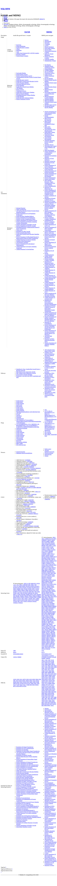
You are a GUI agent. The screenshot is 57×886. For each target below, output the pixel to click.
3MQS (52, 668)
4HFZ (53, 672)
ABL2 (43, 538)
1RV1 (43, 660)
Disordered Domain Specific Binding (49, 106)
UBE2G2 (53, 636)
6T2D (52, 694)
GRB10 (19, 590)
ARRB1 (48, 541)
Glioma (46, 456)
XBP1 (43, 647)
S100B (51, 617)
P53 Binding (48, 64)
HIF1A (46, 569)
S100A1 (47, 616)
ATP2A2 (52, 543)
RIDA (46, 607)
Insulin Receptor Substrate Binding (24, 98)
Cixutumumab (19, 439)
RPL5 (50, 611)
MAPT (50, 580)
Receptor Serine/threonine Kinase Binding (50, 87)
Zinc (46, 409)
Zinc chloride (48, 433)
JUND (45, 574)
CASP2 (43, 547)
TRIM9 (43, 632)
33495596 (33, 494)
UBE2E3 (48, 636)
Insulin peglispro (20, 435)
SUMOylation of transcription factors (49, 358)
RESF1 (43, 607)
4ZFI (53, 680)
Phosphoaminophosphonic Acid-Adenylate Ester (28, 411)
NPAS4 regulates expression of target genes (49, 395)
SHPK (47, 620)
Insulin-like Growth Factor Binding (25, 87)
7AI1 (49, 697)
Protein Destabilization (50, 186)
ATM (49, 543)
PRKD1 (39, 596)
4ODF (53, 676)
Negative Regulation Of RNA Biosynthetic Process (50, 772)
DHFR (51, 556)
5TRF (43, 689)
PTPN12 (27, 597)
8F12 (48, 704)
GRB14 (23, 590)
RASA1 (19, 598)
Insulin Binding (20, 96)
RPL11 (27, 598)
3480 (14, 650)
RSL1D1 (44, 614)
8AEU (53, 701)
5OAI (46, 687)
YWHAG (15, 602)
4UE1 (53, 679)
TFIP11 (47, 627)
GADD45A (48, 563)
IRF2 (52, 573)
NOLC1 (52, 585)
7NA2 (49, 700)
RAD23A (44, 603)
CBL (18, 585)
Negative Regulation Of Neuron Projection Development (50, 175)
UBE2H (44, 638)
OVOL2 (53, 589)
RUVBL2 (48, 614)
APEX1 (49, 540)
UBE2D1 (48, 633)
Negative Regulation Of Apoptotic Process (26, 220)
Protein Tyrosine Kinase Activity (24, 75)
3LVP (17, 680)
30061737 (28, 465)
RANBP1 (52, 603)
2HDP (52, 662)
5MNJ (43, 687)
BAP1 (38, 583)
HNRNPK (44, 571)
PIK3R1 (18, 596)
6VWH (21, 683)
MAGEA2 (44, 577)
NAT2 (35, 594)
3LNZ (49, 668)
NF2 (14, 596)
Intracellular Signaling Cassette (24, 826)
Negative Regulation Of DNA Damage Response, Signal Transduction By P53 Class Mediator (50, 213)
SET (50, 618)
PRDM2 (44, 599)
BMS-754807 (19, 443)
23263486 (35, 526)
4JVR (55, 674)
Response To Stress (49, 865)
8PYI (31, 685)
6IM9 (43, 693)
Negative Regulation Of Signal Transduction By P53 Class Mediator (50, 314)
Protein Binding (20, 85)
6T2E (43, 696)
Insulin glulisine (20, 410)
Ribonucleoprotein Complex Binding (49, 97)
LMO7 (53, 576)
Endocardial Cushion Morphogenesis (50, 133)
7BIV (45, 698)
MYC (46, 582)
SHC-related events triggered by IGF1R (26, 373)
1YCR (52, 660)
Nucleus (47, 40)
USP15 (46, 644)
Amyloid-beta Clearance (22, 242)
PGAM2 (52, 593)
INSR (30, 591)
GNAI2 (15, 590)
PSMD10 (48, 600)
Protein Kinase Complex (22, 56)
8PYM (18, 686)
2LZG (43, 664)
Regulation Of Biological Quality (49, 262)
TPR (54, 628)
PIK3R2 (22, 596)
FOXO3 (48, 562)
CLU (43, 551)
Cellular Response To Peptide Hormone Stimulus (50, 280)
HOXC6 (31, 590)
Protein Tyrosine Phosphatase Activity (25, 784)
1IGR (14, 679)
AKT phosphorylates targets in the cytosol (50, 350)
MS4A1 (52, 581)
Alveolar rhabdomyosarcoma (49, 451)
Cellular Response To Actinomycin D (50, 298)
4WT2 (46, 680)
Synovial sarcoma (20, 451)
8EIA (49, 702)
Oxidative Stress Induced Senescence (49, 353)
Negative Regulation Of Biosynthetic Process (50, 742)
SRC (26, 600)
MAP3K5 (23, 594)
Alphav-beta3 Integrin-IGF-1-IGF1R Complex (27, 53)
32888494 (25, 490)
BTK (47, 545)
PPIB (43, 598)
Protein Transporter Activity (23, 99)
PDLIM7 (44, 593)
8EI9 (46, 702)
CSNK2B (44, 554)
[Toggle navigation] (1, 13)
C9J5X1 (15, 657)
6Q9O (46, 694)
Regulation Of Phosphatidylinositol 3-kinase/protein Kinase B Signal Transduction (27, 811)
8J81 (43, 705)
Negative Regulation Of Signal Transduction (27, 774)
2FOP (46, 662)
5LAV (52, 685)
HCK (50, 567)
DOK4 (20, 586)
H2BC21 (44, 567)
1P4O (27, 679)
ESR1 (22, 589)
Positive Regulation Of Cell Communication (27, 766)
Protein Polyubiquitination (49, 116)
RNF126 (48, 609)
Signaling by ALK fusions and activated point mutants (50, 390)
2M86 (46, 664)
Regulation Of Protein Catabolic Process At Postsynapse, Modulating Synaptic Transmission (50, 308)
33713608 (33, 487)
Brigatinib (18, 440)
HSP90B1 (49, 571)
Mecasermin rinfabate (21, 442)
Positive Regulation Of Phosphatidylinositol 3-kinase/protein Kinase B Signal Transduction (27, 237)
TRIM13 (54, 629)
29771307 (32, 512)
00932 (14, 652)
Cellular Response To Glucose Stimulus (26, 239)
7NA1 (46, 700)
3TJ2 (43, 669)
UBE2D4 (48, 635)
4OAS (53, 675)
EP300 (46, 559)
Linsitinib (18, 417)
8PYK (36, 685)
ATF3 (43, 543)
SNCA (52, 622)
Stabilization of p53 (49, 384)
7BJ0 (48, 698)
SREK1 (51, 624)
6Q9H (52, 693)
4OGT (46, 678)
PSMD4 (53, 600)
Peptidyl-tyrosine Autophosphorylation (25, 219)
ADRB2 (47, 538)
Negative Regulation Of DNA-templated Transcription (50, 229)
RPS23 (54, 611)
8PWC (49, 705)
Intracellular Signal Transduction (24, 776)
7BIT (43, 698)
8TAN (24, 686)
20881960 (38, 487)
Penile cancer (48, 449)
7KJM (43, 700)
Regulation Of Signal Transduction (24, 747)
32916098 (29, 475)
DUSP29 (34, 587)
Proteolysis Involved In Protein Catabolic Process (50, 248)
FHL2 (47, 560)
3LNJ (46, 668)
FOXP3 (52, 562)
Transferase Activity (21, 91)
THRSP (37, 600)
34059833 (27, 480)
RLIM (50, 607)
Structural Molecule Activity (23, 84)
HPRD (5, 27)
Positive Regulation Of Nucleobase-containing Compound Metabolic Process (50, 815)
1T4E (46, 660)
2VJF (46, 665)
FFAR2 (25, 589)
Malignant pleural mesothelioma (24, 453)
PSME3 (43, 602)
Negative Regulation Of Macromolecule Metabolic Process (50, 721)
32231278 (27, 508)
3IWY (43, 667)
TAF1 (51, 625)
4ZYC (46, 682)
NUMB (48, 589)
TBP (54, 625)
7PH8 (32, 683)
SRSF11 (44, 625)
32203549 (28, 523)
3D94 (36, 679)
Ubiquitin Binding (49, 99)
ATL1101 (18, 413)
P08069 (19, 657)
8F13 (51, 704)
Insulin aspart (19, 407)
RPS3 (43, 613)
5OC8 (49, 687)
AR (45, 541)
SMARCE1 (44, 622)
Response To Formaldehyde (48, 323)
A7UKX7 (51, 655)
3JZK (46, 667)
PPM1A (31, 596)
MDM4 (54, 580)
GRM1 (27, 590)
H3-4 (47, 567)
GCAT (53, 563)
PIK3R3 (26, 596)
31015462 (36, 478)
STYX (33, 600)
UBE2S (48, 642)
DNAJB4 (44, 558)
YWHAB (29, 601)
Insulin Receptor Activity (22, 80)
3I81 (14, 680)
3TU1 (49, 669)
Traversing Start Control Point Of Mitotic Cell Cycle (51, 147)
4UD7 (49, 679)
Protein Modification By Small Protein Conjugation (51, 787)
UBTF (43, 644)
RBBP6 (46, 606)
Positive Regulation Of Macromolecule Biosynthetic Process (50, 856)
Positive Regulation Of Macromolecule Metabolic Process (50, 758)
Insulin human (19, 400)
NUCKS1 (44, 589)
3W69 (49, 671)
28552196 (23, 489)
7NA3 (53, 700)
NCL (55, 584)
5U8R (37, 682)
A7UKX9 (49, 657)
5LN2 (53, 686)
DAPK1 (44, 555)
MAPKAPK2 (45, 580)
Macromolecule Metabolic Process (49, 712)
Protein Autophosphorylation (23, 232)
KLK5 (36, 593)
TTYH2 (15, 601)
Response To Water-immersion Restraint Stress (50, 340)
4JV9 (49, 674)
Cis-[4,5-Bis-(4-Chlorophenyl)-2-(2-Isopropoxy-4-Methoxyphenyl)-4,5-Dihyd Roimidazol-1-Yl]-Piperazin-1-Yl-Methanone (50, 426)
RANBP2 (44, 605)
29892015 (33, 465)
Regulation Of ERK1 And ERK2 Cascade (26, 781)
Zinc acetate (48, 431)
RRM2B (50, 613)
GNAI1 (37, 589)
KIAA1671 (44, 576)
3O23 (34, 680)
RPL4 (47, 611)
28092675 (41, 19)
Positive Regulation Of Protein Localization (27, 789)
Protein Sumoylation (50, 179)
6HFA (49, 691)
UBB (51, 632)
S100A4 (44, 617)
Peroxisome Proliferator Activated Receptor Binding (50, 94)
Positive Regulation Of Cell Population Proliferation (50, 153)
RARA (48, 605)
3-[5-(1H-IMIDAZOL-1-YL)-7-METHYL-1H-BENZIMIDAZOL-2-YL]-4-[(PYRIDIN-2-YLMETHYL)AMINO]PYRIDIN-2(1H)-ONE (27, 426)
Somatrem (18, 429)
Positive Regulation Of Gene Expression (50, 166)
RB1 (43, 606)
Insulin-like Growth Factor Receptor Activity (27, 81)
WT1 (53, 646)
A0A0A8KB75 (45, 655)
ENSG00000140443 (18, 654)
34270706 (18, 489)
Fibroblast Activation (50, 296)
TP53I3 (43, 628)
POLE (52, 596)
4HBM (49, 672)
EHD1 (14, 589)
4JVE (52, 674)
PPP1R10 (51, 598)
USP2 (50, 644)
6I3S (55, 691)
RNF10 (54, 607)
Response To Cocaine (50, 201)
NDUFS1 (44, 585)
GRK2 (54, 565)
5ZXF (49, 690)
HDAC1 (54, 567)
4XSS (17, 682)
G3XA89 (54, 657)
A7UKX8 (44, 657)
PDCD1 (43, 592)
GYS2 (51, 566)
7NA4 (43, 701)
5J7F (46, 685)
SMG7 (49, 622)
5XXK (43, 690)
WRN (49, 646)
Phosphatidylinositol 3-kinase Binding (25, 95)
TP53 (53, 627)
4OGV (50, 678)
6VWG (18, 683)
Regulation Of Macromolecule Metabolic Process (49, 746)
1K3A (20, 679)
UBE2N (52, 639)
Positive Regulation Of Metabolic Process (50, 739)
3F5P (39, 679)
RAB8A (51, 602)
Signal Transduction (21, 209)
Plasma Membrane (20, 46)
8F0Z (43, 704)
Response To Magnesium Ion (48, 188)
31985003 (30, 526)
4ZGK (43, 682)
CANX (54, 545)
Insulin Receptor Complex (22, 47)
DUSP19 (20, 587)
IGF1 (34, 590)
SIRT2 (51, 620)
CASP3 (47, 547)
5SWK (53, 687)
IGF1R (27, 32)
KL (33, 593)
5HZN (31, 682)
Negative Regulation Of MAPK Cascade (26, 224)
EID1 (43, 559)
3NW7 (31, 680)
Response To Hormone (21, 820)
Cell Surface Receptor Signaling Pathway (26, 769)
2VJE (43, 665)
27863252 (26, 501)
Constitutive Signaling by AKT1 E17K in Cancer (50, 368)
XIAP (46, 647)
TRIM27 (48, 631)
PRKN (47, 599)
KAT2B (49, 574)
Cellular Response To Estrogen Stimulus (50, 283)
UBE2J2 (52, 638)
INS (27, 591)
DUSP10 (28, 586)
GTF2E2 (48, 566)
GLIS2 (43, 565)
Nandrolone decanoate (21, 428)
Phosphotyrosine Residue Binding (24, 778)
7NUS (46, 701)
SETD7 (53, 618)
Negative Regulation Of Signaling (24, 763)
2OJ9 (30, 679)
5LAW (43, 686)
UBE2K (44, 639)
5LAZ (49, 686)
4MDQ (50, 675)
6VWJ (28, 683)
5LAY (46, 686)
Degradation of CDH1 (50, 392)
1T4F (49, 660)
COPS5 (46, 551)
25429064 (23, 487)
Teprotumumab (20, 418)
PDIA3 (51, 592)
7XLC (24, 685)
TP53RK (47, 628)
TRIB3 (50, 629)
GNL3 (46, 565)
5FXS (27, 682)
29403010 (37, 468)
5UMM (46, 689)
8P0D (45, 705)
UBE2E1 (53, 635)
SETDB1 (44, 620)
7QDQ (50, 701)
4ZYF (49, 682)
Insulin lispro (19, 402)
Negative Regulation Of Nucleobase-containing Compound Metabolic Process (50, 716)
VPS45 (25, 601)
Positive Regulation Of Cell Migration (25, 217)
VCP (43, 646)
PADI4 (43, 591)
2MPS (49, 664)
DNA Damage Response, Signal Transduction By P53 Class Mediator (50, 182)
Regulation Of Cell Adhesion (23, 803)
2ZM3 (33, 679)
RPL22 (47, 610)
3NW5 (23, 680)
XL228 (18, 414)
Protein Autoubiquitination (49, 254)
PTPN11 (22, 597)
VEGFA (46, 646)
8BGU (43, 702)
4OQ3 (53, 678)
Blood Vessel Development (48, 119)
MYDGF (44, 584)
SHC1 (34, 598)
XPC (49, 647)
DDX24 (43, 556)
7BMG (54, 698)
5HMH (50, 683)
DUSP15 (37, 586)
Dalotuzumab (19, 438)
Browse (5, 17)
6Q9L (43, 694)
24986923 (52, 496)
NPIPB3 (49, 587)
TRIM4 (52, 631)
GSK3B (43, 566)
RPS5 (46, 613)
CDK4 (20, 585)
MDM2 (49, 32)
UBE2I (47, 638)
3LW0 (20, 680)
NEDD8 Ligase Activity (50, 104)
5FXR (24, 682)
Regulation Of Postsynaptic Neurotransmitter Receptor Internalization (50, 302)
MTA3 (31, 594)
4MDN (46, 675)
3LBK (55, 667)
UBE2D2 (53, 633)
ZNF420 (48, 649)
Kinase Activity (20, 89)
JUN (43, 574)
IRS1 (33, 591)
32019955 (18, 520)
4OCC (46, 676)
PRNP (14, 597)
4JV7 (46, 674)
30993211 (35, 513)
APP (29, 583)
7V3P (17, 685)
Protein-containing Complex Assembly (49, 259)
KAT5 (53, 574)
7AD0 (43, 697)
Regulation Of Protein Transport (24, 818)
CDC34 (52, 548)
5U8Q (34, 682)
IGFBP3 (15, 591)
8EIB (52, 702)
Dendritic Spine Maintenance (23, 241)
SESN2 (47, 618)
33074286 (29, 461)
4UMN (43, 680)
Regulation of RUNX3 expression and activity (50, 386)
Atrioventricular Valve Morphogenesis (50, 130)
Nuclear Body (48, 49)
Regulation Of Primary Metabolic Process (50, 727)
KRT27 (15, 594)
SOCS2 (19, 600)
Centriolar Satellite (49, 59)
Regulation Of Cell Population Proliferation (27, 815)
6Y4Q (49, 696)
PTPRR (39, 597)
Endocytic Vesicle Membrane (49, 54)
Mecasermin (19, 406)
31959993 (24, 528)
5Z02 (46, 690)
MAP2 (49, 578)
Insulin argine (19, 433)
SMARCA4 (50, 621)
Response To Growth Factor (23, 798)
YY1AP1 (53, 647)
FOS (55, 560)
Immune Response (20, 208)
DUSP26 (29, 587)
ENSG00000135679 (47, 654)
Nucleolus (18, 45)
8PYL (14, 686)
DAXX (52, 555)
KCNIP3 (25, 593)
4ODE (50, 676)
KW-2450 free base (21, 444)
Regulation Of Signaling (22, 749)
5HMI (53, 683)
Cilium (18, 49)
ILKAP (24, 591)
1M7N (24, 679)
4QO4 (43, 679)
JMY (55, 573)
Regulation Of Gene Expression (49, 163)
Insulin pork (19, 405)
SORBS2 (44, 624)
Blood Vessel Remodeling (48, 122)
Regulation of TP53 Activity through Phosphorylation (49, 375)
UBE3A (48, 643)
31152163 (32, 468)
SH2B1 (30, 598)
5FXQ (21, 682)
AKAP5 (51, 538)
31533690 (19, 472)
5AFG (43, 683)
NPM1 (52, 587)
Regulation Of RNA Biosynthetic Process (50, 793)
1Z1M (43, 661)
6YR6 (52, 696)
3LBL (43, 668)
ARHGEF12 (34, 583)
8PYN (21, 686)
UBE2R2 (44, 642)
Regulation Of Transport (22, 809)
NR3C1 (47, 588)
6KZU (46, 693)
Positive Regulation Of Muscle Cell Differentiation (50, 244)
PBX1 (49, 591)
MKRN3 (47, 581)
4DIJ (53, 671)
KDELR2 (30, 593)
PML (49, 596)
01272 (43, 652)
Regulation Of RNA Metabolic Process (49, 807)
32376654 (27, 460)
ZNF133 (44, 649)
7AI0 (46, 697)
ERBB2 (18, 589)
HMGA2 (47, 570)
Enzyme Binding (49, 78)
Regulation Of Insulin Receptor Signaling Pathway (28, 817)
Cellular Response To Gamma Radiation (50, 288)
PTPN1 (18, 597)
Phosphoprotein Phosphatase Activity (25, 780)
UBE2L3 (48, 639)
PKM (43, 596)
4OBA (43, 676)
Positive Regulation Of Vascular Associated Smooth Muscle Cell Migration (50, 332)
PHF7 (43, 595)
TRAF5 (46, 629)
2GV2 (49, 662)
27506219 (26, 476)
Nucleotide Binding (21, 73)
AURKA (47, 544)
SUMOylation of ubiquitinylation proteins (51, 361)
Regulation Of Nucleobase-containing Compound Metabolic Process (50, 776)
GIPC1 (33, 589)
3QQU (37, 680)
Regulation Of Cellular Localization (25, 788)
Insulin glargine (20, 403)
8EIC (54, 702)
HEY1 (43, 569)
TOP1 (50, 627)
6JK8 (14, 683)
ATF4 (46, 543)
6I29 (52, 691)
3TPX (45, 669)
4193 (43, 650)
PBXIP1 (54, 591)
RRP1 (53, 613)
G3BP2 (43, 563)
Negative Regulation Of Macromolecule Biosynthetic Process (50, 730)
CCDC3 (44, 548)
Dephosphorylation (21, 821)
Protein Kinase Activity (22, 74)
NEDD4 (39, 594)
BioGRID (6, 24)
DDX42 (48, 556)
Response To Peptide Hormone (23, 785)
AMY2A (26, 583)
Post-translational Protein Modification (50, 783)
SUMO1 (48, 625)
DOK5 (23, 586)
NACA (48, 584)
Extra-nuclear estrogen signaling (24, 374)
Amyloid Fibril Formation (48, 336)
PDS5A (48, 593)
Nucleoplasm (48, 41)
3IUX (55, 665)
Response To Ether (49, 223)
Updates (6, 21)
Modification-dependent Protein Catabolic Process (50, 803)
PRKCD (35, 596)
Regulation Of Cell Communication (25, 748)
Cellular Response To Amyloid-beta (25, 249)
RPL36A (44, 611)
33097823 (31, 462)
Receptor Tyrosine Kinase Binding (24, 804)
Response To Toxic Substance (49, 159)
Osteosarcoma (48, 454)
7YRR (27, 685)
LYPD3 (19, 594)
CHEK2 (49, 549)
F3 (54, 559)
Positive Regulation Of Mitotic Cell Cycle (50, 232)
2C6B (52, 661)
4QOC (46, 679)
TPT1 (43, 629)
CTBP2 (48, 554)
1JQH (17, 679)
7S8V (38, 683)
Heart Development (49, 150)
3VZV (46, 671)
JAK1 (18, 593)
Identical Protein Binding (22, 93)
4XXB (50, 680)
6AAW (53, 690)
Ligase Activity (48, 74)
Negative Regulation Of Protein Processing (50, 171)
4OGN (43, 678)
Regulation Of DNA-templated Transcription (50, 790)
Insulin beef (19, 431)
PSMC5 (43, 600)
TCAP (43, 627)
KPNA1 (49, 576)
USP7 (53, 644)
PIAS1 (51, 595)
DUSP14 (32, 586)
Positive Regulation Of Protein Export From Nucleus (50, 237)
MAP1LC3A (45, 578)
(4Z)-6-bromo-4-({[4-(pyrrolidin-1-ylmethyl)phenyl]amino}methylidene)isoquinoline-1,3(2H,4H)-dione (28, 421)
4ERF (46, 672)
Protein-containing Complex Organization (50, 218)
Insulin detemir (20, 409)
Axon (17, 51)
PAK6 (46, 591)
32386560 (30, 522)
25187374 (31, 482)
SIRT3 (54, 620)
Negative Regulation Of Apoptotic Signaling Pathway (50, 344)
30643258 (28, 511)
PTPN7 (35, 597)
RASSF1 (52, 605)
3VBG (43, 671)
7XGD (21, 685)
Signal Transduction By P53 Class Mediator (50, 294)
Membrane (19, 50)
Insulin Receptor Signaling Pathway (25, 216)
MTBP (43, 582)
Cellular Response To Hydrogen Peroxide (50, 265)
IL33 (46, 573)
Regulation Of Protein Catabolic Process (50, 199)
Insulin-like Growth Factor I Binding (25, 92)
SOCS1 (15, 600)
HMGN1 (51, 570)
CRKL (32, 585)
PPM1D (46, 598)
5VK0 (50, 689)
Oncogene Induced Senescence (49, 356)
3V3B (52, 669)
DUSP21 (25, 587)
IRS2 (36, 591)
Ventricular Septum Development (49, 135)
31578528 (25, 526)
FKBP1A (52, 560)
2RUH (53, 664)
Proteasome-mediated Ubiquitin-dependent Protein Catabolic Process (50, 207)
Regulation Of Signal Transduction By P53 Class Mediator (50, 850)
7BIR (55, 697)
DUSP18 (15, 587)
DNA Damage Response (51, 842)
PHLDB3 (47, 595)
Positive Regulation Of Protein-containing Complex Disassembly (26, 222)
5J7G (49, 685)
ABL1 (54, 537)
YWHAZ (20, 602)
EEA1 (37, 587)
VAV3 (21, 601)
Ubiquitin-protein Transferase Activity (50, 67)
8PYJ (34, 685)
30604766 (23, 479)
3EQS (49, 665)
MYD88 (50, 582)
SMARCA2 (44, 621)
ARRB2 (52, 541)
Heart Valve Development (48, 127)
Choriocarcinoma (49, 453)
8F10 (45, 704)
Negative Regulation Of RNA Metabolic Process (50, 749)
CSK (35, 585)
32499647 (27, 524)
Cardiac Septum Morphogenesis (48, 257)
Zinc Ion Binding (49, 71)
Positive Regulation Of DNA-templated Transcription (50, 820)
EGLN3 (53, 558)
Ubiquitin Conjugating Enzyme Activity (50, 736)
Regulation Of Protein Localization (24, 782)
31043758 (25, 467)
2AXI (46, 661)
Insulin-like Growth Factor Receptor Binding (27, 771)
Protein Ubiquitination (50, 177)
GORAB (51, 565)
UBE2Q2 (53, 640)
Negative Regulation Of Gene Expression (50, 168)
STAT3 (29, 600)
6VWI (25, 683)
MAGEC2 (49, 577)
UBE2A (43, 633)
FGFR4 (29, 589)
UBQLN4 (52, 643)
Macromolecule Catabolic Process (49, 840)
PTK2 (47, 602)
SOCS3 (23, 600)
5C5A (46, 683)
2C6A (49, 661)
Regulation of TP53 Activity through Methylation (49, 381)
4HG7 (43, 674)
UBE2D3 (44, 635)
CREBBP (50, 551)
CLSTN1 (53, 549)
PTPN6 (31, 597)
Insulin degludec (20, 432)
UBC (18, 601)
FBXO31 (44, 560)
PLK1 (45, 596)
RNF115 (44, 609)
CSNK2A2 (50, 552)
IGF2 (37, 590)
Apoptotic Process (49, 144)
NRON (51, 588)
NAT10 (52, 584)
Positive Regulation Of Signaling (24, 767)
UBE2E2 (44, 636)
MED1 (43, 581)
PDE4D (48, 592)
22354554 (34, 464)
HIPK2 (50, 569)
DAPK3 (48, 555)
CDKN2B (25, 585)
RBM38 (54, 606)
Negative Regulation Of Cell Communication (27, 765)
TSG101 (47, 632)
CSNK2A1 (44, 552)
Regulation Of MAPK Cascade (23, 755)
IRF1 (49, 573)
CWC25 (52, 554)
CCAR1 (51, 547)
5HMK (43, 685)
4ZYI (53, 682)
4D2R (14, 682)
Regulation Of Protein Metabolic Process (50, 800)
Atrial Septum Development (48, 138)
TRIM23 (44, 631)
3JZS (52, 667)
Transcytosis (19, 230)
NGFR (48, 585)
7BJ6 (51, 698)
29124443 (27, 469)
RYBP (52, 614)
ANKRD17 (44, 540)
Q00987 (44, 658)
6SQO (49, 694)
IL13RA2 (20, 591)
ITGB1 (15, 593)
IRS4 (38, 591)
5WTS (53, 689)
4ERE (43, 672)
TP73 (51, 628)
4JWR (43, 675)
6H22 (46, 691)
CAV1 (14, 585)
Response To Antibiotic (50, 234)
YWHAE (34, 601)
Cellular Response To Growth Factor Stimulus (50, 276)
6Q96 (49, 693)
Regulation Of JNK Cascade (23, 231)
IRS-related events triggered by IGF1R (25, 372)
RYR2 (43, 616)
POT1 (55, 596)
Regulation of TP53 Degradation (49, 378)
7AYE (51, 697)
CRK (29, 585)
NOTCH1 (44, 587)
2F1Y (43, 662)
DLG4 (55, 556)
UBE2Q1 (48, 640)
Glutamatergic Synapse (50, 60)
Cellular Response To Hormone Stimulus (26, 791)
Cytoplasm (47, 44)
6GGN (43, 691)
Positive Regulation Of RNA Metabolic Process (50, 859)
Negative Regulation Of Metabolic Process (50, 724)
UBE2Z (43, 643)
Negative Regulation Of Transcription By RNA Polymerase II (50, 113)
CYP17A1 (15, 586)
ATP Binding (19, 88)
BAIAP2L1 (52, 544)
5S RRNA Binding (49, 70)
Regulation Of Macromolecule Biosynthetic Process (50, 836)
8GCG (54, 704)
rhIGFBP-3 (19, 416)
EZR (52, 559)
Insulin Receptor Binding (22, 82)
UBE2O (44, 640)
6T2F (46, 696)
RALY (48, 603)
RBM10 (50, 606)
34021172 (37, 491)
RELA (23, 598)
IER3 (53, 571)
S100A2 (51, 616)
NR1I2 (43, 588)
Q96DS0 (48, 658)
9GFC (52, 705)
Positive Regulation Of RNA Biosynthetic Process (50, 828)
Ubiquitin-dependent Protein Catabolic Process (50, 142)
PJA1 (54, 595)
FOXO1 (44, 562)
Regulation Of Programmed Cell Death (51, 764)
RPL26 (50, 610)
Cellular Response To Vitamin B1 (50, 270)
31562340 (28, 487)
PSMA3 (51, 599)
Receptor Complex (20, 54)
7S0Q (35, 683)
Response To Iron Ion (50, 161)
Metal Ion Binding (49, 100)
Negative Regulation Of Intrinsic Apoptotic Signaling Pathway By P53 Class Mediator (50, 319)
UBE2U (52, 642)
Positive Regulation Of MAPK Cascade (26, 226)
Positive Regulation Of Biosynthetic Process (50, 844)
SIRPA (37, 598)
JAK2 (21, 593)
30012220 (26, 505)
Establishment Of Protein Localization (50, 221)
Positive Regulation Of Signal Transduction (27, 762)
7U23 (14, 685)
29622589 (18, 484)
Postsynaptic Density (50, 48)
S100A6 (48, 617)
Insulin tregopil (20, 436)
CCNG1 (48, 548)
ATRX (43, 544)
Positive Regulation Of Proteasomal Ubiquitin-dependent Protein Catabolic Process (50, 192)
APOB (53, 540)
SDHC (43, 618)
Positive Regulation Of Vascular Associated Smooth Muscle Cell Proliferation (50, 327)
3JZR (49, 667)
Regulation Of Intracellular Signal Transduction (28, 751)
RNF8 (52, 609)
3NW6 (27, 680)
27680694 (31, 467)
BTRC (50, 545)
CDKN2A (44, 549)
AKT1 (54, 538)
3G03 (52, 665)
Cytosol (46, 45)
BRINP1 (44, 545)
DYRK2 (48, 558)
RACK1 (15, 598)
